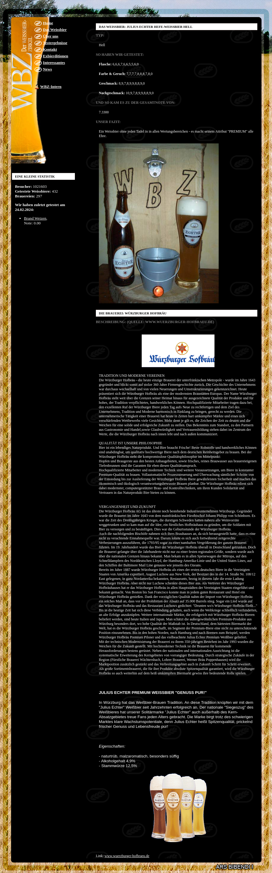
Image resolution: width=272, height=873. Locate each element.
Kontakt (50, 49)
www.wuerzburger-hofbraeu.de (127, 856)
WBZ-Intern (50, 86)
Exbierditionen (55, 56)
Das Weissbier (55, 29)
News (47, 69)
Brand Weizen (35, 218)
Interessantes (54, 62)
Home (48, 23)
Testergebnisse (55, 42)
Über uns (50, 36)
